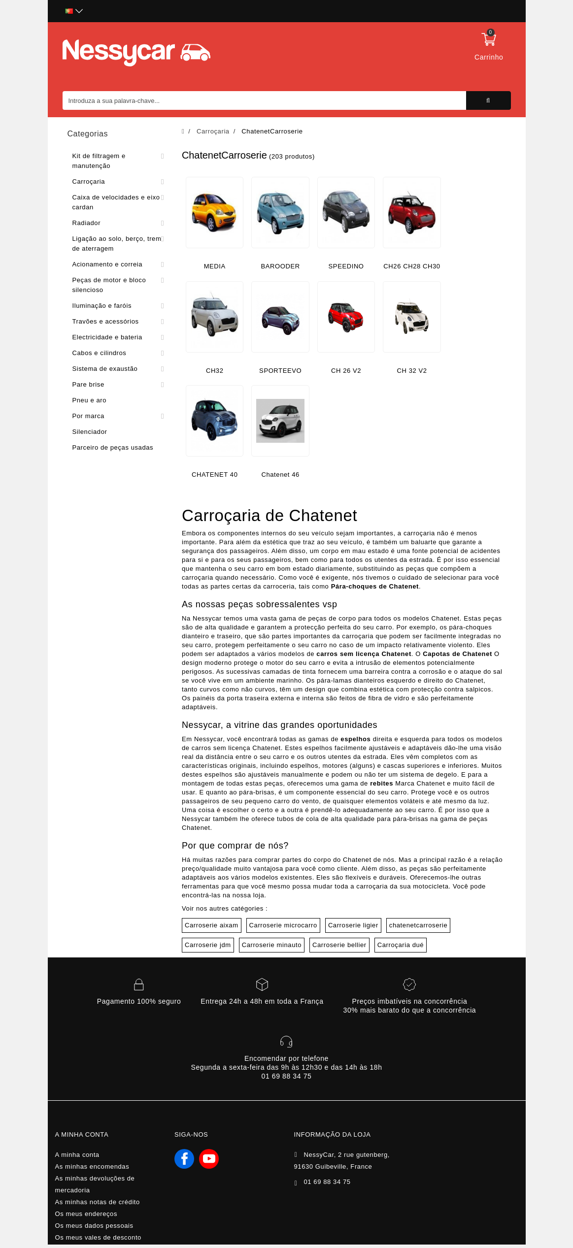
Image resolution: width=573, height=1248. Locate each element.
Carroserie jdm (208, 945)
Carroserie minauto (272, 945)
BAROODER (280, 266)
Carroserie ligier (353, 925)
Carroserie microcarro (283, 925)
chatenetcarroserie (418, 925)
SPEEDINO (346, 266)
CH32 (215, 370)
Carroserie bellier (339, 945)
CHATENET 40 (215, 474)
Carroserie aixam (211, 925)
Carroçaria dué (400, 945)
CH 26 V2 (346, 370)
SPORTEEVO (280, 370)
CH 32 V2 (412, 370)
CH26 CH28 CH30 (411, 266)
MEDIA (215, 266)
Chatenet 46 (280, 474)
